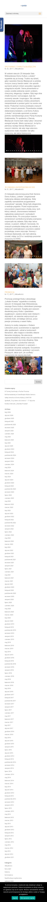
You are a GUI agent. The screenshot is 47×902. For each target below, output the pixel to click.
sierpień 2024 (9, 461)
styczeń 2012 (9, 854)
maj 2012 (8, 845)
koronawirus (9, 875)
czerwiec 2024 (9, 464)
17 (38, 150)
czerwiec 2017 (9, 713)
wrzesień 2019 (9, 633)
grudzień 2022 (9, 517)
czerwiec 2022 (9, 535)
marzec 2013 (9, 820)
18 (40, 150)
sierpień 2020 (9, 599)
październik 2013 (10, 799)
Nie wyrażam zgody (27, 898)
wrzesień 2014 (9, 765)
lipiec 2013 (8, 808)
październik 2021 (10, 560)
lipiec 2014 (8, 771)
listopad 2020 (9, 590)
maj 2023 (8, 501)
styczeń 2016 (9, 741)
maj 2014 (8, 777)
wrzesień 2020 (9, 596)
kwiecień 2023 (9, 504)
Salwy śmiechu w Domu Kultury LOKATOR (18, 398)
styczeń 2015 (9, 753)
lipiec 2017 (8, 710)
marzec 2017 (9, 722)
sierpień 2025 (9, 431)
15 (34, 150)
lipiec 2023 (8, 495)
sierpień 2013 (9, 805)
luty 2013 (8, 824)
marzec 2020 (9, 615)
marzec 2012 (9, 848)
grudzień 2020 (9, 587)
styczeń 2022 (9, 550)
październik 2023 (10, 489)
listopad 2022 (9, 520)
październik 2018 (10, 664)
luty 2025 (8, 443)
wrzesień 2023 (9, 492)
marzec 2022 (9, 544)
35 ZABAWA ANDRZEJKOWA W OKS (20, 187)
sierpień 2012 (9, 836)
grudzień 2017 (9, 695)
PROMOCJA (9, 292)
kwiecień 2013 (9, 817)
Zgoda (15, 898)
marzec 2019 (9, 649)
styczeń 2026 (9, 415)
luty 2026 (8, 412)
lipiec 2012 (8, 839)
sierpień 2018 (9, 670)
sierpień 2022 (9, 529)
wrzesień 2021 (9, 563)
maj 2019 (8, 642)
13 (30, 150)
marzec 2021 (9, 581)
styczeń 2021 (9, 584)
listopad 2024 (9, 452)
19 (40, 256)
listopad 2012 (9, 833)
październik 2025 (10, 425)
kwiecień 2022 (9, 541)
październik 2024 (10, 455)
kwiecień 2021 (9, 578)
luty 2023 (8, 510)
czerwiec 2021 (9, 572)
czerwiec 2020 (9, 606)
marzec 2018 (9, 685)
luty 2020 (8, 618)
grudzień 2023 (9, 483)
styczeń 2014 (9, 790)
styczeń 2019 (9, 655)
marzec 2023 (9, 507)
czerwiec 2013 (9, 811)
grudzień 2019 (9, 624)
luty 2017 (8, 725)
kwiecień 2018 (9, 682)
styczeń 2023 (9, 513)
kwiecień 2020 (9, 612)
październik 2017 (10, 701)
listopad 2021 (9, 557)
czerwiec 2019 (9, 639)
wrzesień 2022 (9, 526)
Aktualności (19, 69)
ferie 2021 (8, 869)
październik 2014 (10, 762)
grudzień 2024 (9, 449)
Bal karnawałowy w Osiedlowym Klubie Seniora (20, 395)
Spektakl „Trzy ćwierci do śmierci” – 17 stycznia (20, 401)
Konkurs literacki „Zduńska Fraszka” (16, 404)
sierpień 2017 (9, 707)
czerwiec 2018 (9, 676)
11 (26, 150)
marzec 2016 (9, 734)
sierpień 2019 (9, 636)
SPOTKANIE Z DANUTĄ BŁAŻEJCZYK (20, 66)
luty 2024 (8, 477)
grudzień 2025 (9, 418)
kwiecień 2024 (9, 471)
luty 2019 (8, 652)
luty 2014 (8, 787)
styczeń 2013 (9, 827)
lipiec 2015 (8, 750)
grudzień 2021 (9, 553)
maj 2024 (8, 467)
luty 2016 (8, 738)
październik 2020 (10, 593)
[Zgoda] (44, 892)
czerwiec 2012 (9, 842)
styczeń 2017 (9, 728)
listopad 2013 (9, 796)
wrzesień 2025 (9, 428)
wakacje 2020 (9, 881)
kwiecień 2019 (9, 645)
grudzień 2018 (9, 658)
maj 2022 (8, 538)
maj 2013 (8, 814)
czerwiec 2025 (9, 434)
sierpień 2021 (9, 566)
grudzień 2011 (9, 857)
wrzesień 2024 (9, 458)
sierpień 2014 (9, 768)
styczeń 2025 (9, 446)
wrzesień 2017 (9, 704)
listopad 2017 (9, 698)
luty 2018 (8, 688)
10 (24, 150)
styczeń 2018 (9, 692)
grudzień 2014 (9, 756)
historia (7, 872)
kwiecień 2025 (9, 440)
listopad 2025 (9, 421)
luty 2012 (8, 851)
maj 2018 (8, 679)
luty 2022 (8, 547)
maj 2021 (8, 575)
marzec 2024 (9, 474)
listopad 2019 (9, 627)
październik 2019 (10, 630)
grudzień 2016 (9, 731)
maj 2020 (8, 609)
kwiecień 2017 (9, 719)
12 (28, 150)
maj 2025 (8, 437)
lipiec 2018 (8, 673)
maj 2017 (8, 716)
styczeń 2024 (9, 480)
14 (32, 150)
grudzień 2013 (9, 793)
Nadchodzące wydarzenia (13, 878)
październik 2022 (10, 523)
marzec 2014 (9, 784)
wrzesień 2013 (9, 802)
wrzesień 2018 (9, 667)
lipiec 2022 (8, 532)
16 (36, 150)
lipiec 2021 (8, 569)
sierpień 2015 (9, 747)
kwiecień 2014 (9, 781)
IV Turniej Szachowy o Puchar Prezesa (17, 391)
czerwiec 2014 (9, 774)
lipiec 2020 (8, 602)
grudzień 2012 (9, 830)
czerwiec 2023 (9, 498)
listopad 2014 (9, 759)
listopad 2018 (9, 661)
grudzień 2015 (9, 744)
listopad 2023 (9, 486)
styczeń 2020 (9, 621)
